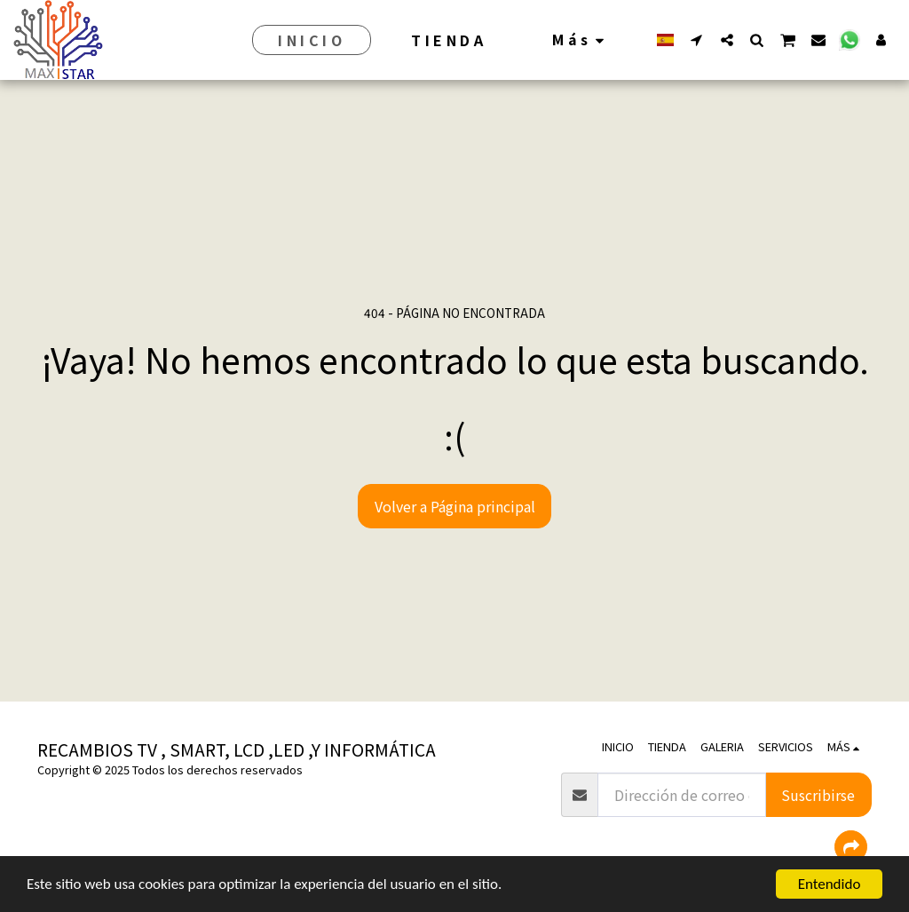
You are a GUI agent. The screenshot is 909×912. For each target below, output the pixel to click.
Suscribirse (818, 794)
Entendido (829, 884)
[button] (697, 39)
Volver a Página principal (455, 506)
